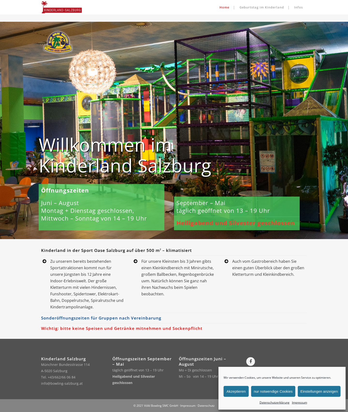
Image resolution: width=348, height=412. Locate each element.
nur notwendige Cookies (273, 391)
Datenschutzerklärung (275, 402)
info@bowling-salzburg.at (62, 383)
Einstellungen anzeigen (319, 391)
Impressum (299, 402)
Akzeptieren (236, 391)
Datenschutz (206, 406)
